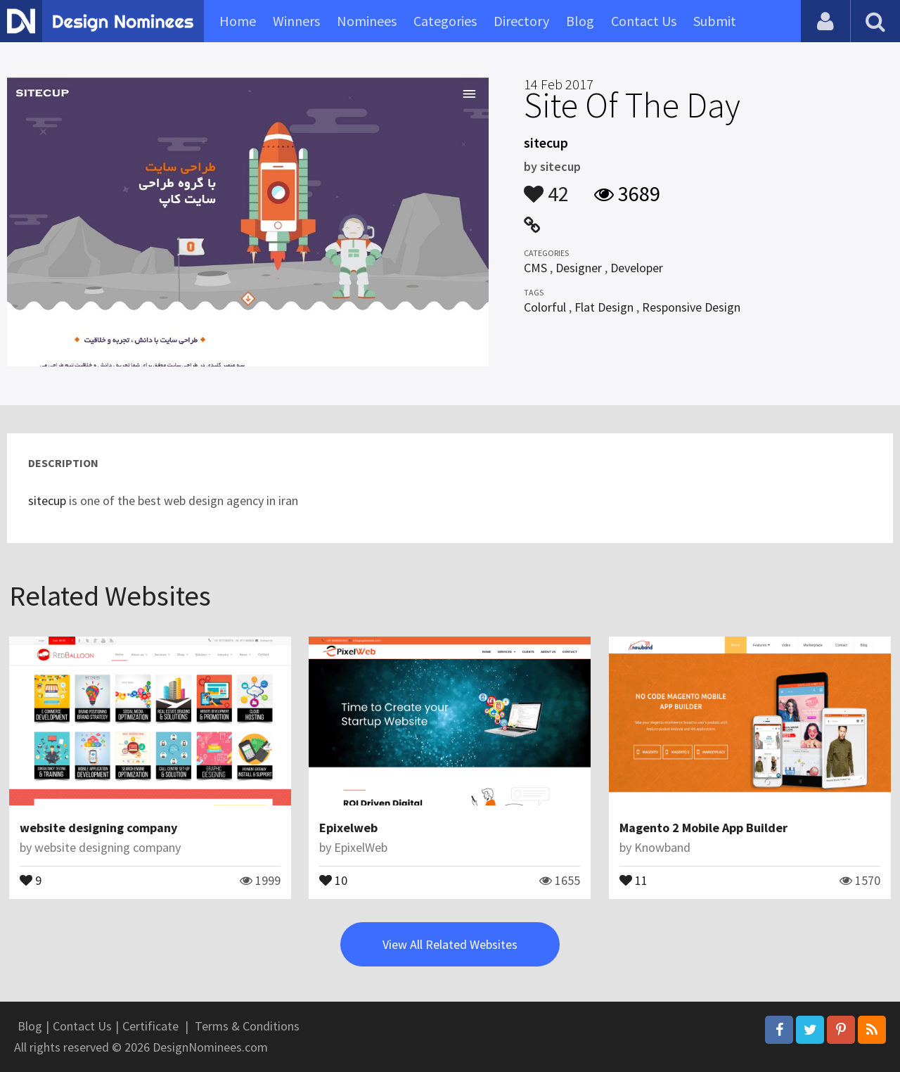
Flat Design (604, 307)
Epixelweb (348, 827)
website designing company (98, 827)
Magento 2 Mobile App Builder (703, 827)
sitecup (48, 500)
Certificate (150, 1026)
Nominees (367, 21)
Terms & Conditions (247, 1026)
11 (633, 879)
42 (546, 187)
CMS (535, 268)
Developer (636, 268)
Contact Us (643, 21)
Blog (580, 21)
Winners (296, 21)
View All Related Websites (450, 944)
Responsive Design (691, 307)
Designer (578, 268)
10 (333, 879)
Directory (521, 21)
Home (237, 21)
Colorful (545, 307)
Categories (445, 21)
